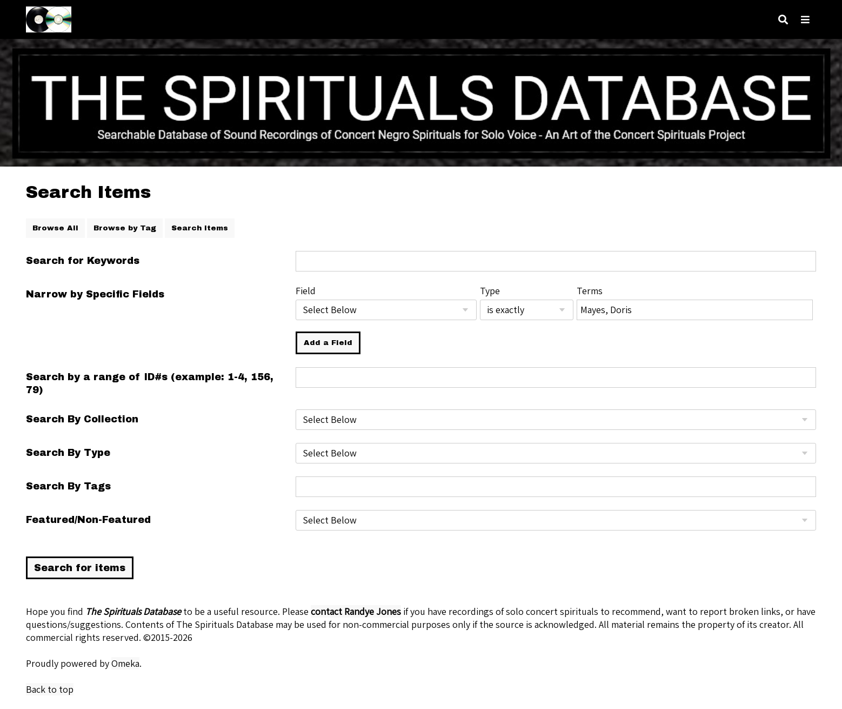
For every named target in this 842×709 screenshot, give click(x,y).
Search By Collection (82, 419)
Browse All (55, 228)
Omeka (125, 663)
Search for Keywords (82, 260)
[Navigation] (805, 20)
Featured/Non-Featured (88, 519)
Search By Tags (68, 486)
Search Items (199, 228)
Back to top (49, 689)
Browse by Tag (124, 228)
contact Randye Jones (356, 611)
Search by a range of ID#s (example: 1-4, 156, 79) (149, 383)
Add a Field (328, 343)
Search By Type (68, 452)
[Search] (783, 20)
